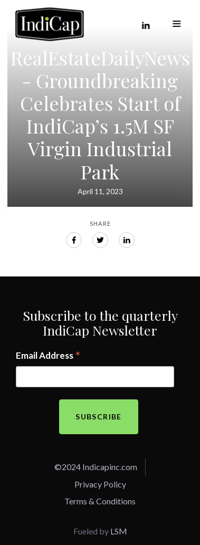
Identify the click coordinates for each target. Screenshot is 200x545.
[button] (177, 24)
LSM (118, 531)
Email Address (48, 356)
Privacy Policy (100, 484)
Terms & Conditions (100, 501)
